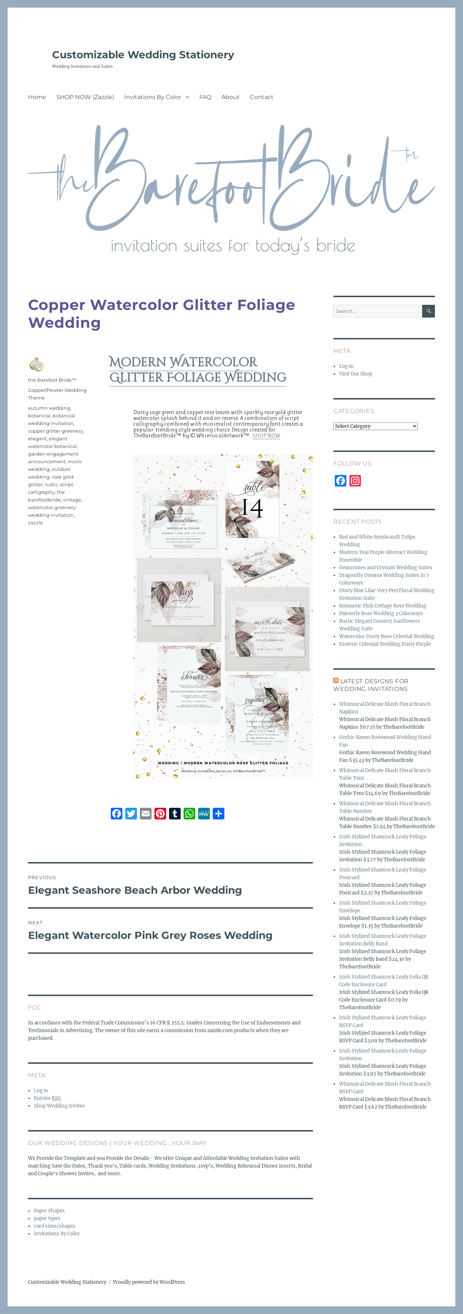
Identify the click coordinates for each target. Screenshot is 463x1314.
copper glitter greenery (55, 431)
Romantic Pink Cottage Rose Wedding (382, 606)
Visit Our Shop (355, 374)
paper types (47, 1218)
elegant (37, 438)
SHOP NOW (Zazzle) (85, 97)
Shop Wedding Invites (59, 1106)
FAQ (205, 97)
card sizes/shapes (54, 1226)
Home (37, 97)
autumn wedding (49, 408)
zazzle (35, 523)
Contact (262, 97)
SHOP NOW (266, 435)
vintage (72, 500)
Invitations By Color (152, 97)
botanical (39, 415)
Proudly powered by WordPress (149, 1282)
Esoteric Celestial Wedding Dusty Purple (385, 644)
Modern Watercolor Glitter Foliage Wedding (198, 370)
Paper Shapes (49, 1211)
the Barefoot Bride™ (52, 380)
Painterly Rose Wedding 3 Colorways (381, 613)
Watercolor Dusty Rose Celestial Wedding (386, 636)
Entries (47, 1098)
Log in (41, 1090)
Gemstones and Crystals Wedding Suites (385, 567)
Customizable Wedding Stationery (143, 54)
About (230, 97)
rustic (51, 484)
